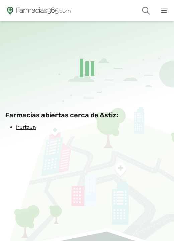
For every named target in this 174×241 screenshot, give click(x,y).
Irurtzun (26, 127)
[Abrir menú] (164, 10)
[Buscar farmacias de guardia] (146, 10)
